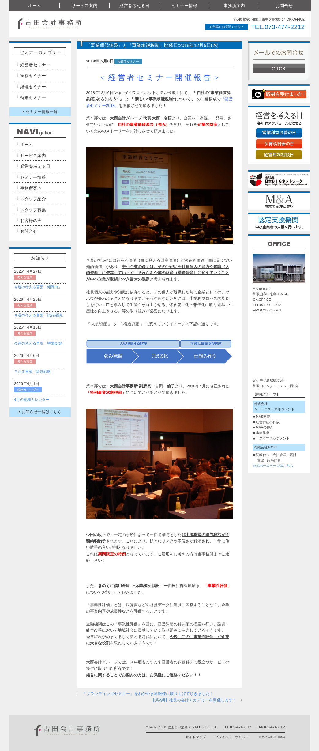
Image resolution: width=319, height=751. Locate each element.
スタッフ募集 (33, 209)
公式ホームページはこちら (273, 465)
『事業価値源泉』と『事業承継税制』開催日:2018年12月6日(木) (152, 45)
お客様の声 (31, 220)
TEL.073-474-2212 (276, 26)
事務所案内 (234, 5)
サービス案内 (84, 5)
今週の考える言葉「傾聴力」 (38, 287)
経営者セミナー (35, 64)
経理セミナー (33, 86)
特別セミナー (33, 97)
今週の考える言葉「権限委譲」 (40, 343)
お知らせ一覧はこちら (40, 411)
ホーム (34, 5)
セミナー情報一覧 (40, 111)
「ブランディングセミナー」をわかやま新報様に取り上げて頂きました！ (148, 693)
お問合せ (284, 5)
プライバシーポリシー (232, 737)
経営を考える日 (134, 5)
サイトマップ (196, 737)
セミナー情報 (184, 5)
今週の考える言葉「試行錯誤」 (40, 315)
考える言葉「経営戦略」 (34, 371)
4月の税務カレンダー (31, 400)
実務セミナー (33, 75)
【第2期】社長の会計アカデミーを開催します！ (194, 700)
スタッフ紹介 (33, 198)
